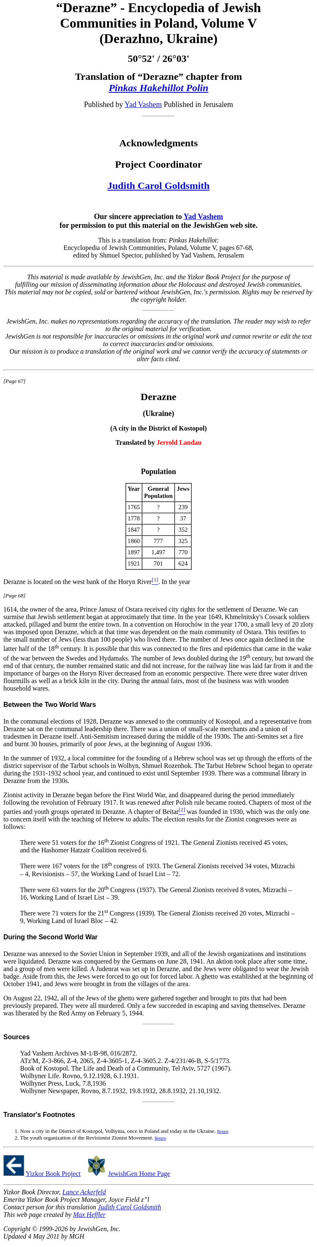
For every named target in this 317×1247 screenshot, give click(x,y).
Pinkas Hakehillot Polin (158, 87)
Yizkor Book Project (53, 1173)
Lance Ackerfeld (84, 1192)
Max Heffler (89, 1214)
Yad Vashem (143, 104)
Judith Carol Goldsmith (158, 185)
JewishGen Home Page (139, 1173)
